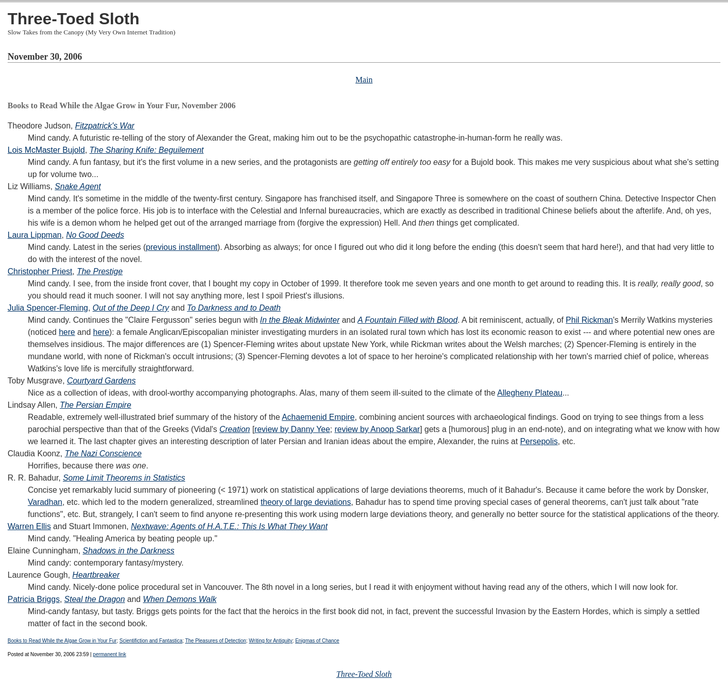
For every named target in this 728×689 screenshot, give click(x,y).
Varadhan (45, 502)
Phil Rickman (589, 320)
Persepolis (539, 441)
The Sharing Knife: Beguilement (146, 150)
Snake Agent (78, 186)
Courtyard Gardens (101, 380)
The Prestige (100, 271)
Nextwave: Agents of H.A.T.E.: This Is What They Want (229, 526)
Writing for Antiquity (270, 640)
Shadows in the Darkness (128, 550)
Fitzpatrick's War (104, 125)
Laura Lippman (35, 235)
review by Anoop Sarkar (377, 429)
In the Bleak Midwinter (299, 320)
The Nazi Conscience (103, 453)
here (67, 332)
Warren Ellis (29, 526)
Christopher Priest (40, 271)
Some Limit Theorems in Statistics (124, 477)
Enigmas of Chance (317, 640)
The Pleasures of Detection (215, 640)
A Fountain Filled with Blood (407, 320)
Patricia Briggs (34, 599)
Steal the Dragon (94, 599)
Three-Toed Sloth (74, 19)
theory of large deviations (305, 502)
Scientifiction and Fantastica (151, 640)
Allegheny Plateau (529, 393)
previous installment (181, 247)
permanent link (109, 654)
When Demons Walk (180, 599)
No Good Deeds (95, 235)
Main (364, 79)
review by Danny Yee (292, 429)
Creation (234, 429)
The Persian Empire (95, 405)
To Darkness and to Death (234, 308)
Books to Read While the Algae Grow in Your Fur (62, 640)
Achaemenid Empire (318, 417)
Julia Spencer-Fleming (48, 308)
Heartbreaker (95, 575)
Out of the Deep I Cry (131, 308)
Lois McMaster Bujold (46, 150)
